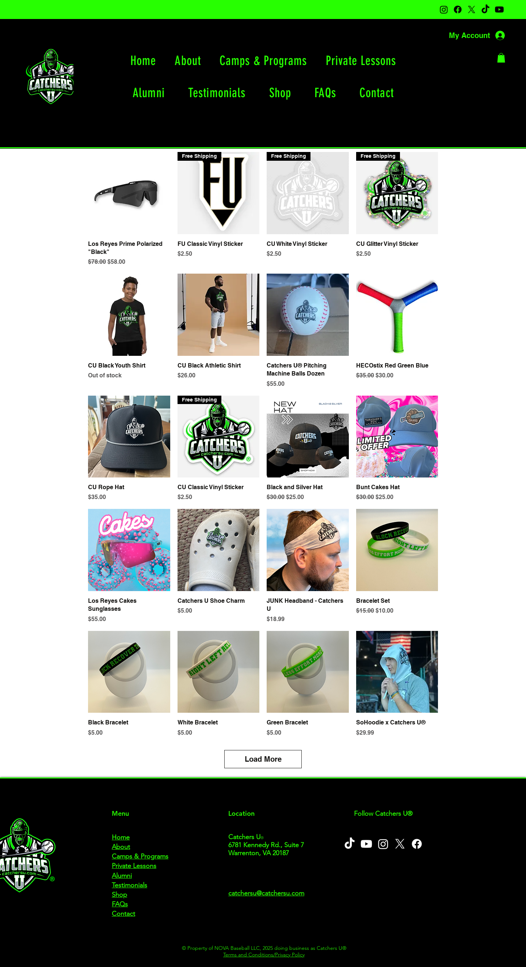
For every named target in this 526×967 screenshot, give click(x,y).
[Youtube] (499, 9)
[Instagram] (444, 9)
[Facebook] (458, 9)
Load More (263, 759)
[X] (471, 9)
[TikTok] (485, 9)
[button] (501, 57)
